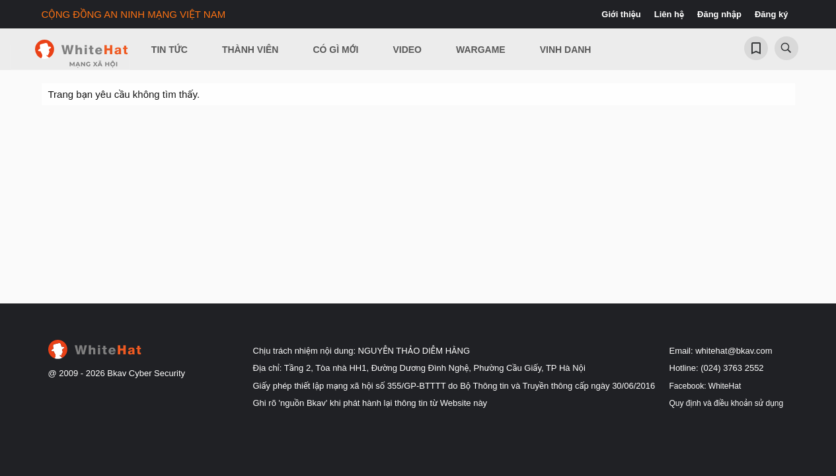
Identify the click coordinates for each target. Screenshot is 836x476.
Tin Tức (169, 49)
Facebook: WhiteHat (705, 386)
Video (407, 49)
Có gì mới (335, 49)
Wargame (481, 49)
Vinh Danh (565, 49)
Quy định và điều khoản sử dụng (726, 403)
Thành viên (250, 49)
